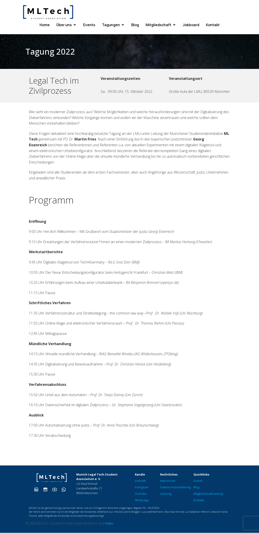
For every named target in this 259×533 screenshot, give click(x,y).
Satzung (165, 494)
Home (45, 25)
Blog (135, 25)
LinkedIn (140, 481)
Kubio (109, 523)
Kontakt (213, 25)
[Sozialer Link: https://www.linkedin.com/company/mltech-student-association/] (37, 489)
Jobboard (191, 25)
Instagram (142, 487)
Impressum (167, 481)
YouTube (141, 494)
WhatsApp (142, 500)
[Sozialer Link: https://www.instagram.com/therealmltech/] (47, 489)
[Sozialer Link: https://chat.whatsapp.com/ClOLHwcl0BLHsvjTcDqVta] (65, 489)
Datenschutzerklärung (175, 487)
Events (89, 25)
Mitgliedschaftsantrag (208, 494)
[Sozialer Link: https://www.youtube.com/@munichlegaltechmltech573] (56, 489)
